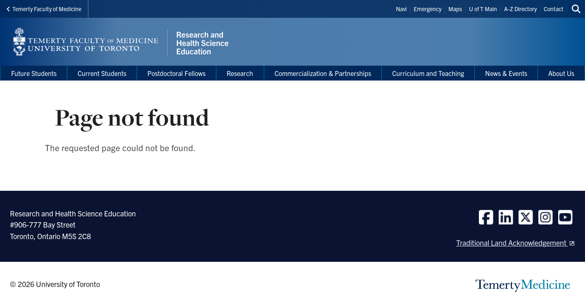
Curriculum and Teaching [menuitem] (428, 73)
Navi (401, 8)
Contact (554, 8)
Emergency (427, 8)
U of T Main (483, 8)
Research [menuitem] (240, 73)
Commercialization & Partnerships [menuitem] (323, 73)
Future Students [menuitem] (34, 73)
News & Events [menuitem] (506, 73)
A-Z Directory (520, 8)
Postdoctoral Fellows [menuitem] (176, 73)
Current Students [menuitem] (102, 73)
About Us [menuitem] (561, 73)
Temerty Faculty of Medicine (44, 8)
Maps (455, 8)
